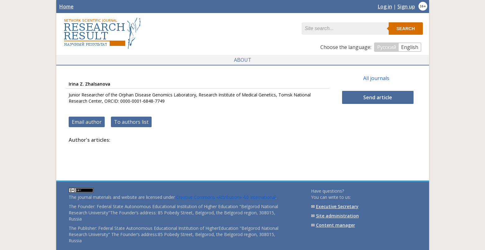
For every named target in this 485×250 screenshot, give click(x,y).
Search (405, 28)
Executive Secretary (337, 206)
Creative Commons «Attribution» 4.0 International (226, 197)
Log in (385, 6)
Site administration (337, 216)
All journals (376, 78)
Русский (386, 47)
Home (66, 6)
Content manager (335, 225)
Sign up (406, 6)
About (242, 59)
